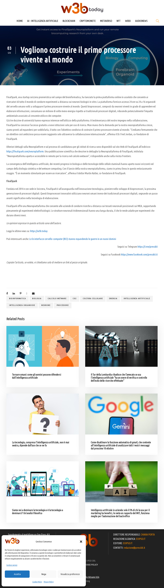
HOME (20, 20)
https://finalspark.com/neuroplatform (25, 151)
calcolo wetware (57, 298)
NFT (119, 20)
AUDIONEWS (141, 20)
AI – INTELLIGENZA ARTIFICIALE (42, 20)
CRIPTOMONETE (88, 20)
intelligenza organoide (22, 305)
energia (113, 298)
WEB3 (128, 20)
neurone (45, 305)
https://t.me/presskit (148, 246)
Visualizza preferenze (70, 574)
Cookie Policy (37, 582)
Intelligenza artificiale (137, 298)
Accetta (17, 574)
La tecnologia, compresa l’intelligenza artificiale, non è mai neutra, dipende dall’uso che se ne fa (40, 444)
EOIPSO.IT (140, 538)
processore (63, 305)
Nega (43, 574)
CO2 (75, 298)
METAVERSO (106, 20)
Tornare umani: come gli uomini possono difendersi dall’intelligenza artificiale (36, 376)
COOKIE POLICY (91, 564)
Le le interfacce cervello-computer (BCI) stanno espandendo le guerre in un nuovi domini (72, 238)
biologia (36, 298)
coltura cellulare (93, 298)
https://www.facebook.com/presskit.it (139, 254)
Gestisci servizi (11, 565)
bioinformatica (17, 298)
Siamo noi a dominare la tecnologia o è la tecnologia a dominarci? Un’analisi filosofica (37, 512)
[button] (81, 541)
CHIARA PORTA (148, 534)
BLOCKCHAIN (69, 20)
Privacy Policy (49, 582)
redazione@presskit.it (134, 547)
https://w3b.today (39, 231)
